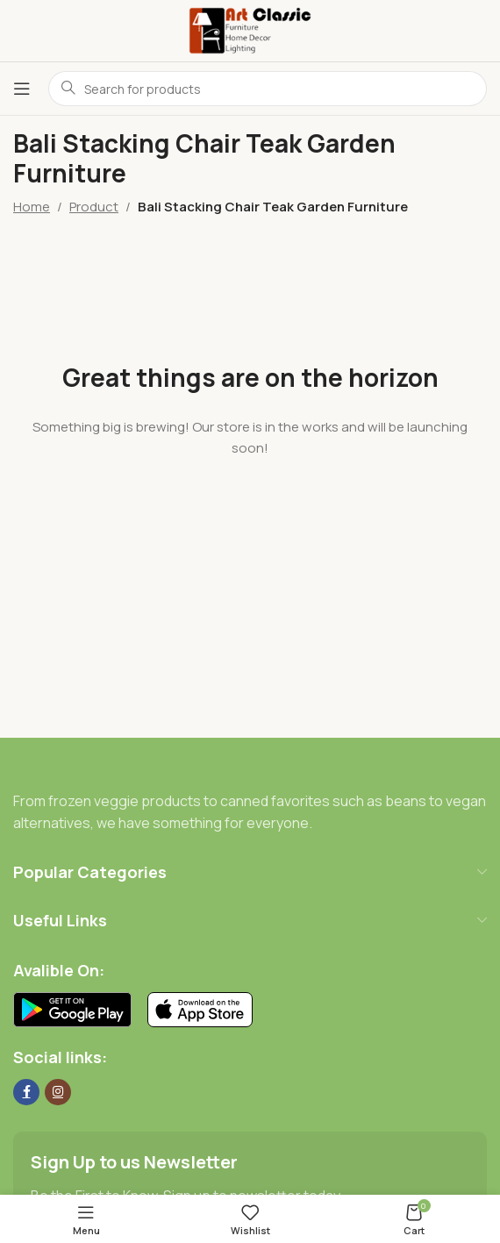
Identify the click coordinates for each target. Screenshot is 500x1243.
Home (31, 206)
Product (93, 206)
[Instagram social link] (58, 1092)
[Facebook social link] (26, 1092)
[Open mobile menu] (21, 88)
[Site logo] (250, 29)
